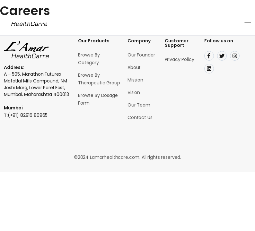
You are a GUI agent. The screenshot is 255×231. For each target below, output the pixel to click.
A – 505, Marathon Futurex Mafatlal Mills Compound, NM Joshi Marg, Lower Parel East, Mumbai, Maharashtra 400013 (36, 84)
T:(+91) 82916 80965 (26, 115)
